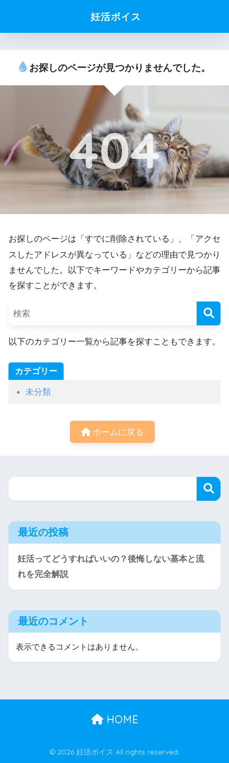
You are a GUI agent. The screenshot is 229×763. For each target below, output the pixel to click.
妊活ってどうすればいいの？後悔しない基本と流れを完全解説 (110, 566)
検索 (209, 489)
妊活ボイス (116, 16)
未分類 (38, 391)
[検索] (209, 313)
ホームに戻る (112, 432)
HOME (114, 719)
